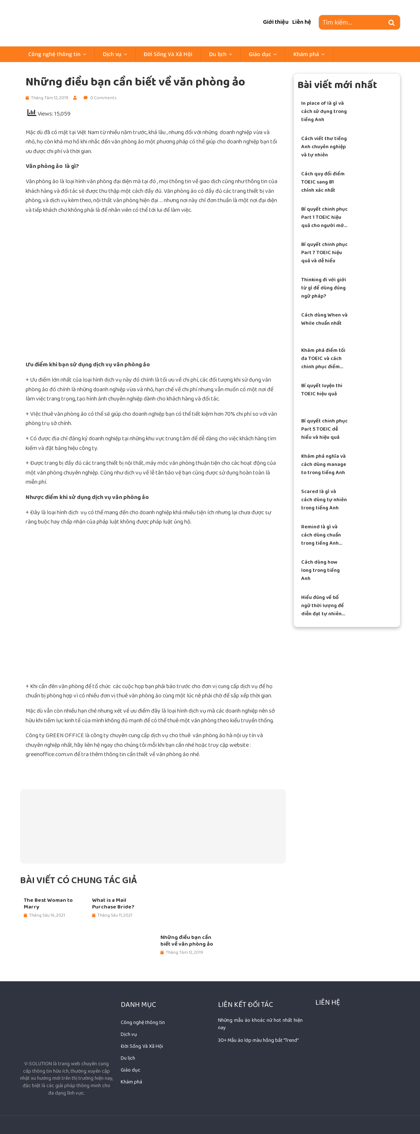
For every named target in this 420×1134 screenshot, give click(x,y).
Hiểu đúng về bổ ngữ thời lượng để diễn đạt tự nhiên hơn (322, 605)
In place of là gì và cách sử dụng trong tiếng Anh (324, 111)
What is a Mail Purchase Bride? (113, 903)
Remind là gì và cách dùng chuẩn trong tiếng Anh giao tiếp (321, 535)
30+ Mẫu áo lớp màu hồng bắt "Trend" (258, 1040)
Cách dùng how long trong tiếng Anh (320, 570)
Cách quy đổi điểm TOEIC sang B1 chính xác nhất (323, 182)
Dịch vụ (112, 54)
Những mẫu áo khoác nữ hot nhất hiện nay (260, 1024)
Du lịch (218, 54)
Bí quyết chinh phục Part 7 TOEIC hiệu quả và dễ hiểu (324, 252)
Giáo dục (260, 54)
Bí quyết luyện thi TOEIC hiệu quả (321, 390)
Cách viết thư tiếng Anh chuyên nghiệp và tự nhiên (324, 147)
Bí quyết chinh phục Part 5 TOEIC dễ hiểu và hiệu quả (324, 429)
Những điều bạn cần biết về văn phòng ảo (186, 940)
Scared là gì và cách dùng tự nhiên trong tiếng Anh (324, 499)
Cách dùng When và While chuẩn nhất (324, 319)
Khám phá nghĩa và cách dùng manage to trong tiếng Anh (323, 464)
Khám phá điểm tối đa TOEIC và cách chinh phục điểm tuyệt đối (323, 358)
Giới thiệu (276, 22)
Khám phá (306, 54)
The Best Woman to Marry (48, 903)
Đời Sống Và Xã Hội (168, 54)
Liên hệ (301, 22)
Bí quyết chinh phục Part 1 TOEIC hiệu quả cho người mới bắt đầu (324, 217)
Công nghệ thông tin (54, 54)
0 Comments (100, 97)
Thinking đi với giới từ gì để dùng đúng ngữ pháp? (323, 288)
